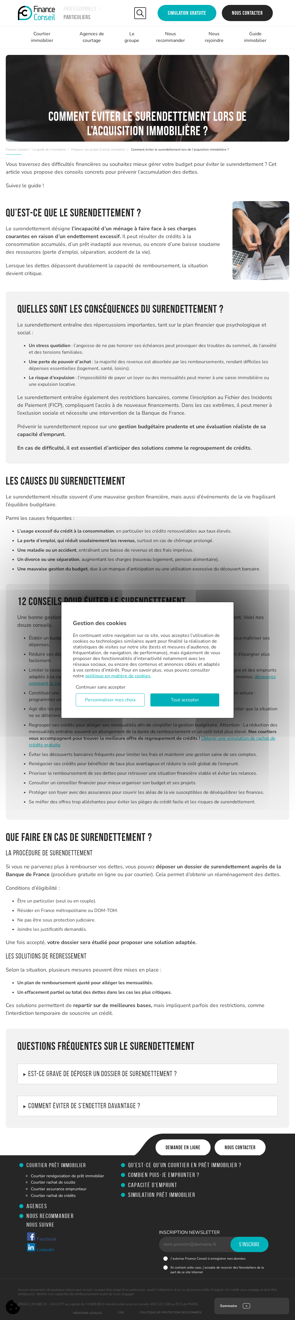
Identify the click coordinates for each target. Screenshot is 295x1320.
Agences (37, 1206)
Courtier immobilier (42, 37)
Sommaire (228, 1306)
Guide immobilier (255, 37)
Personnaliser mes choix (110, 700)
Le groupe (131, 37)
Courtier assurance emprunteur (58, 1189)
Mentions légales (87, 1313)
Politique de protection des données (170, 1312)
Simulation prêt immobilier (161, 1194)
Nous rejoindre (214, 37)
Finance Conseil (17, 149)
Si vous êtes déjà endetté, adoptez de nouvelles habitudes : (147, 1106)
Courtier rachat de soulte (53, 1182)
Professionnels (80, 8)
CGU (121, 1312)
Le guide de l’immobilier (50, 149)
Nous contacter (247, 13)
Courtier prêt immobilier (56, 1165)
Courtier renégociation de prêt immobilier (67, 1176)
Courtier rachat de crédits (53, 1195)
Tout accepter (185, 700)
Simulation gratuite (187, 13)
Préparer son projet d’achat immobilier (98, 149)
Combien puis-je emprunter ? (164, 1174)
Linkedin (40, 1248)
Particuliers (77, 17)
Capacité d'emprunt (152, 1185)
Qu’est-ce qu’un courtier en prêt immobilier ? (185, 1165)
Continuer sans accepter (101, 687)
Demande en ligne (183, 1147)
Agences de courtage (92, 37)
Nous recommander (170, 37)
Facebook (41, 1237)
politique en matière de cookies (117, 676)
